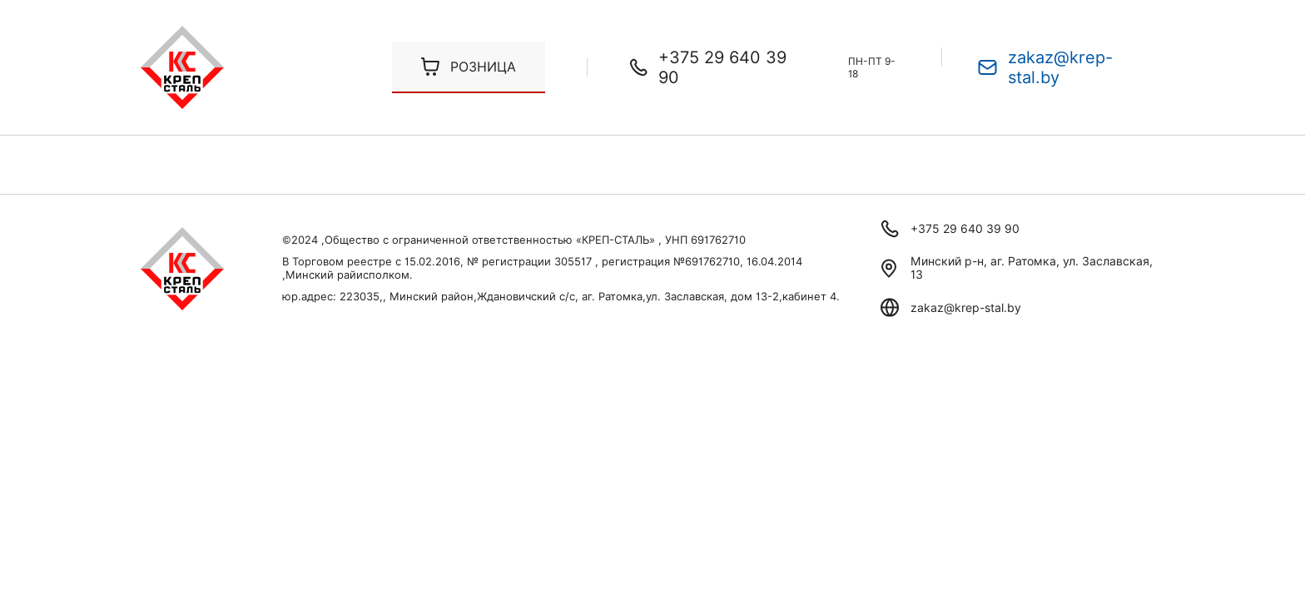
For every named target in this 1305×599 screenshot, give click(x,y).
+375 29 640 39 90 (722, 67)
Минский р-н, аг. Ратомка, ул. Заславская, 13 (1032, 268)
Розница (483, 67)
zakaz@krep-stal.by (1060, 67)
